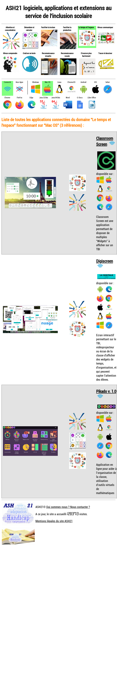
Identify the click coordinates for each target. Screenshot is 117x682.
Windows (35, 82)
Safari (107, 82)
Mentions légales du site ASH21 (54, 521)
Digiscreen (104, 261)
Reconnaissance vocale (67, 54)
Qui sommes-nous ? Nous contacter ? (68, 507)
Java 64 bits (55, 97)
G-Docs (79, 97)
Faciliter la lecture (48, 27)
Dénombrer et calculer (29, 28)
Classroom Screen (104, 141)
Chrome (7, 97)
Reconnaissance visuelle (48, 54)
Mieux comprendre (10, 53)
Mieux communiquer (105, 27)
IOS (95, 82)
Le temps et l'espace (86, 27)
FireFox (19, 97)
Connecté (7, 82)
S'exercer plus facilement (86, 54)
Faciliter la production (67, 28)
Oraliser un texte (29, 53)
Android (83, 82)
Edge (31, 97)
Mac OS (47, 82)
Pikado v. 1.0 (106, 391)
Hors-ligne (19, 82)
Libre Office (92, 97)
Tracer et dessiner (105, 53)
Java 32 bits (43, 97)
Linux (59, 82)
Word (68, 97)
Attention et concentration (10, 28)
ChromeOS (71, 82)
